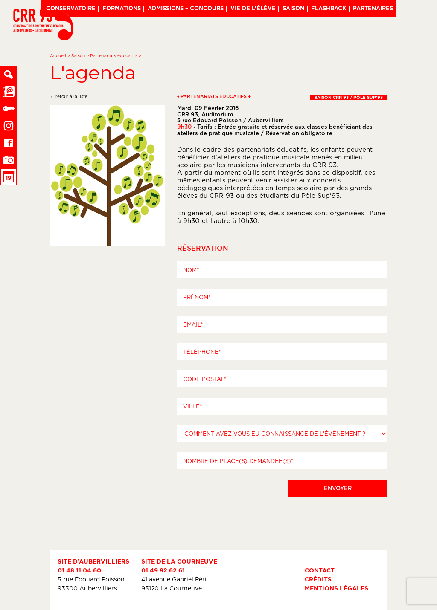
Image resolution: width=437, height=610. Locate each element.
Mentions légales (336, 588)
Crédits (318, 579)
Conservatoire (71, 8)
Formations (121, 8)
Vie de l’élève (253, 8)
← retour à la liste (68, 96)
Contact (320, 570)
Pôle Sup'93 (320, 195)
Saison (293, 8)
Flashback (328, 8)
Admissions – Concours (186, 8)
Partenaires (373, 8)
